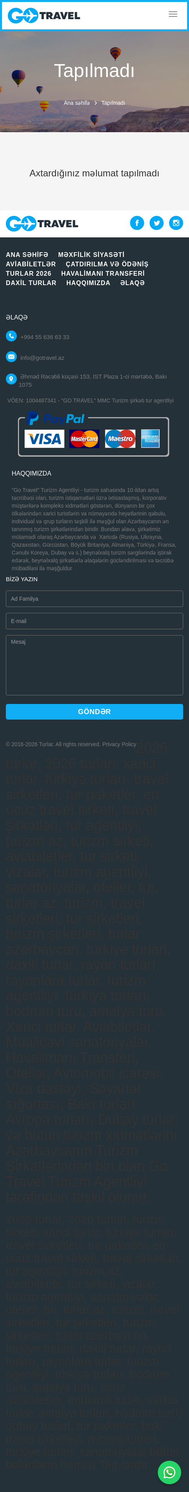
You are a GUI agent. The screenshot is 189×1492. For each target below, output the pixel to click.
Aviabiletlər (31, 264)
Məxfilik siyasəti (91, 254)
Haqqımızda (88, 283)
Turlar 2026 (29, 273)
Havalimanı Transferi (103, 273)
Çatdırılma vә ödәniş (107, 264)
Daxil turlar (31, 283)
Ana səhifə (77, 103)
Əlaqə (132, 283)
